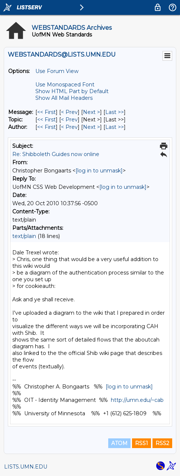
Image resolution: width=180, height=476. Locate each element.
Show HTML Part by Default (72, 91)
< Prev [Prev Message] (69, 112)
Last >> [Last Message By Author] (114, 127)
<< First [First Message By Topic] (46, 119)
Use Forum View (56, 71)
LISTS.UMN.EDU (25, 466)
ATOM (119, 443)
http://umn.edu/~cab (137, 400)
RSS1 (141, 443)
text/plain (24, 236)
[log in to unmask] (99, 170)
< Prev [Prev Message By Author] (69, 127)
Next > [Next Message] (91, 112)
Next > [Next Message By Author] (91, 127)
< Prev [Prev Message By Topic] (69, 119)
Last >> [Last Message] (114, 112)
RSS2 (162, 443)
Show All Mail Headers (64, 98)
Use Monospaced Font (64, 84)
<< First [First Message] (46, 112)
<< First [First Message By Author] (46, 127)
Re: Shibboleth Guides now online (55, 154)
